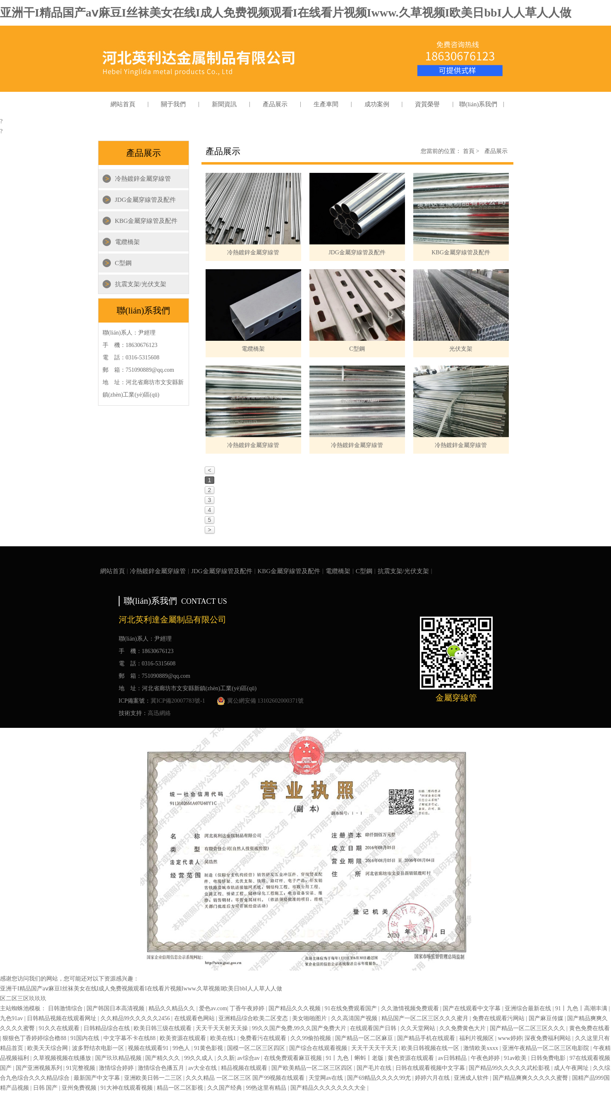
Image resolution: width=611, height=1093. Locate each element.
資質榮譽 (427, 104)
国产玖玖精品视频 (119, 1058)
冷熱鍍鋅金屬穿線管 (143, 178)
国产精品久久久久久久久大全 (328, 1088)
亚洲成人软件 (472, 1078)
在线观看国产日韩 (374, 1028)
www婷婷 (510, 1038)
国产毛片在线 (375, 1068)
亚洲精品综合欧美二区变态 (254, 1018)
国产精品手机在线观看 (427, 1038)
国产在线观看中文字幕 (472, 1008)
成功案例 (376, 104)
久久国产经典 (225, 1088)
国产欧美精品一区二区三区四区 (312, 1068)
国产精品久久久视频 (295, 1008)
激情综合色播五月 (162, 1068)
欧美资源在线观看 (184, 1038)
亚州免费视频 (80, 1088)
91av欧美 (516, 1058)
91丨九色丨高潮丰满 (582, 1008)
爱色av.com (213, 1008)
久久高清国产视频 (355, 1018)
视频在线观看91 (149, 1048)
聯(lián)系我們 (478, 104)
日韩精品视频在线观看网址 (62, 1018)
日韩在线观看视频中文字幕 (431, 1068)
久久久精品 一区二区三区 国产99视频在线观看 (246, 1078)
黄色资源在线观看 (412, 1058)
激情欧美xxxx (481, 1048)
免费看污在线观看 (264, 1038)
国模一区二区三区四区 (257, 1048)
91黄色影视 (209, 1048)
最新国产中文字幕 (98, 1078)
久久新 (226, 1058)
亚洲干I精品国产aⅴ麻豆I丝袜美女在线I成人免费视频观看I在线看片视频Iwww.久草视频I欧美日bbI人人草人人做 (285, 12)
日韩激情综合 (66, 1008)
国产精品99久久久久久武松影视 (510, 1068)
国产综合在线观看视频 (319, 1048)
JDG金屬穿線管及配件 (145, 199)
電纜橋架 (127, 242)
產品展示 (275, 104)
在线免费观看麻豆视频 (293, 1058)
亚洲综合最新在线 (529, 1008)
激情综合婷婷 (117, 1068)
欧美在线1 (224, 1038)
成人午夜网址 (572, 1068)
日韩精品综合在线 (108, 1028)
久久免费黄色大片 (463, 1028)
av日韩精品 (453, 1058)
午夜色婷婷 (486, 1058)
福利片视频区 (477, 1038)
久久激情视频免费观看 (411, 1008)
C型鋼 (123, 263)
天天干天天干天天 (375, 1048)
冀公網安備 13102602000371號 (260, 701)
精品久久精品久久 (172, 1008)
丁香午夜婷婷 (248, 1008)
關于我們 (173, 104)
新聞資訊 (224, 104)
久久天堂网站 (418, 1028)
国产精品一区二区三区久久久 (528, 1028)
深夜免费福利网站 (549, 1038)
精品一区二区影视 (181, 1088)
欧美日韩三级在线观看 (163, 1028)
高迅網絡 (159, 713)
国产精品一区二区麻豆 (365, 1038)
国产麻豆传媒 (547, 1018)
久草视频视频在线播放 (63, 1058)
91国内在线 (85, 1038)
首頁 (471, 151)
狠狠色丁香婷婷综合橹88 (35, 1038)
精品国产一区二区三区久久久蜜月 (425, 1018)
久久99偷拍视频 (311, 1038)
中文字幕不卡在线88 (130, 1038)
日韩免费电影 (549, 1058)
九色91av (12, 1018)
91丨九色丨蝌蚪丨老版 (355, 1058)
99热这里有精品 (267, 1088)
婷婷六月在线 (433, 1078)
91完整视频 (81, 1068)
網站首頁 (122, 104)
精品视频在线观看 (245, 1068)
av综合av (249, 1058)
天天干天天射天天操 (222, 1028)
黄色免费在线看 (589, 1028)
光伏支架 (460, 349)
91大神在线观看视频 (127, 1088)
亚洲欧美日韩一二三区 (154, 1078)
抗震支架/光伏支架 (140, 284)
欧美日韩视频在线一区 (431, 1048)
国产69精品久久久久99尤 (379, 1078)
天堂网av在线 (327, 1078)
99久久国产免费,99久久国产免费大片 (299, 1028)
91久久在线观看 (60, 1028)
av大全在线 (203, 1068)
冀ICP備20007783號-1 (178, 701)
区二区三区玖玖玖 (23, 998)
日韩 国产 (46, 1088)
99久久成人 (199, 1058)
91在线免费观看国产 (352, 1008)
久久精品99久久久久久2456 (136, 1018)
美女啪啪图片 (310, 1018)
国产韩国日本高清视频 (116, 1008)
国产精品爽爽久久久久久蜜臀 (531, 1078)
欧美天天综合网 (48, 1048)
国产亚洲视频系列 (40, 1068)
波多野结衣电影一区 (99, 1048)
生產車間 (326, 104)
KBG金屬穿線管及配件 (146, 221)
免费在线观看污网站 (499, 1018)
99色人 (182, 1048)
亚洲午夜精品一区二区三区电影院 (546, 1048)
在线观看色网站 (195, 1018)
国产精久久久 (163, 1058)
